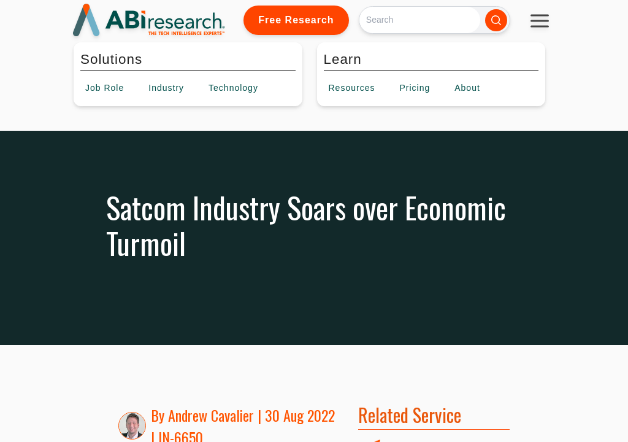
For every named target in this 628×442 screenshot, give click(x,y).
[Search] (419, 20)
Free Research (296, 20)
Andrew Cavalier (211, 415)
